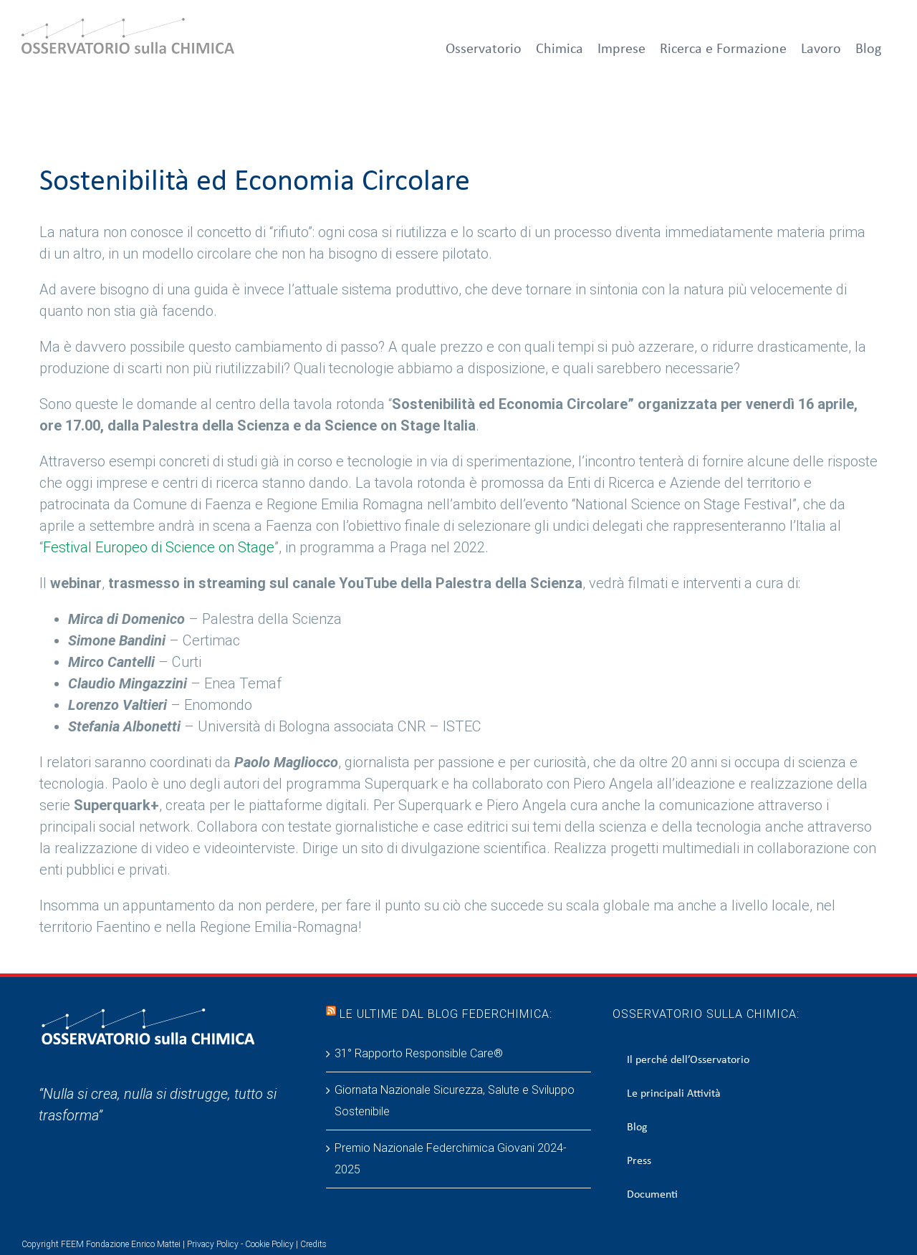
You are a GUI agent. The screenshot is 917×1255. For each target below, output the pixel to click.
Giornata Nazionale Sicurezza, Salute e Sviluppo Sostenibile (455, 1100)
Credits (313, 1244)
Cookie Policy (269, 1244)
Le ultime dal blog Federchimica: (446, 1014)
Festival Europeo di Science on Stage (158, 547)
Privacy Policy (213, 1244)
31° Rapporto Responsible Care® (419, 1053)
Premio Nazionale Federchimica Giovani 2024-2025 (451, 1158)
